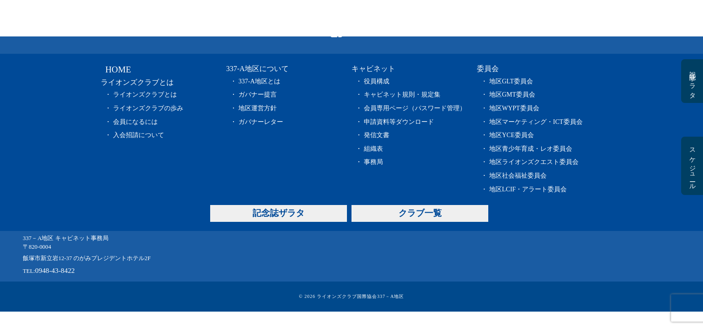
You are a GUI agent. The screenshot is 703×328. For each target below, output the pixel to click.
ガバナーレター (260, 121)
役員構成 (376, 81)
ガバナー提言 (257, 94)
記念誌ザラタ (521, 18)
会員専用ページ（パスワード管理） (415, 108)
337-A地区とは (259, 81)
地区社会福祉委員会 (518, 175)
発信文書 (376, 135)
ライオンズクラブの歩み (148, 108)
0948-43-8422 (55, 270)
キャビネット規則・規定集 (402, 94)
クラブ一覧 (586, 18)
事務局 (373, 162)
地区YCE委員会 (511, 135)
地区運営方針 (257, 108)
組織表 (373, 148)
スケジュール (692, 166)
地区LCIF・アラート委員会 (528, 189)
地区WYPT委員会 (514, 108)
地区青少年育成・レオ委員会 (530, 148)
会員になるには (135, 121)
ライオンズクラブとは (247, 18)
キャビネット (389, 18)
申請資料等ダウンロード (399, 121)
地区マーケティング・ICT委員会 (536, 121)
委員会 (455, 18)
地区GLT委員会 (511, 81)
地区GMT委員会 (512, 94)
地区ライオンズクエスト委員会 (534, 162)
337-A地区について (322, 18)
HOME (174, 18)
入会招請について (138, 135)
